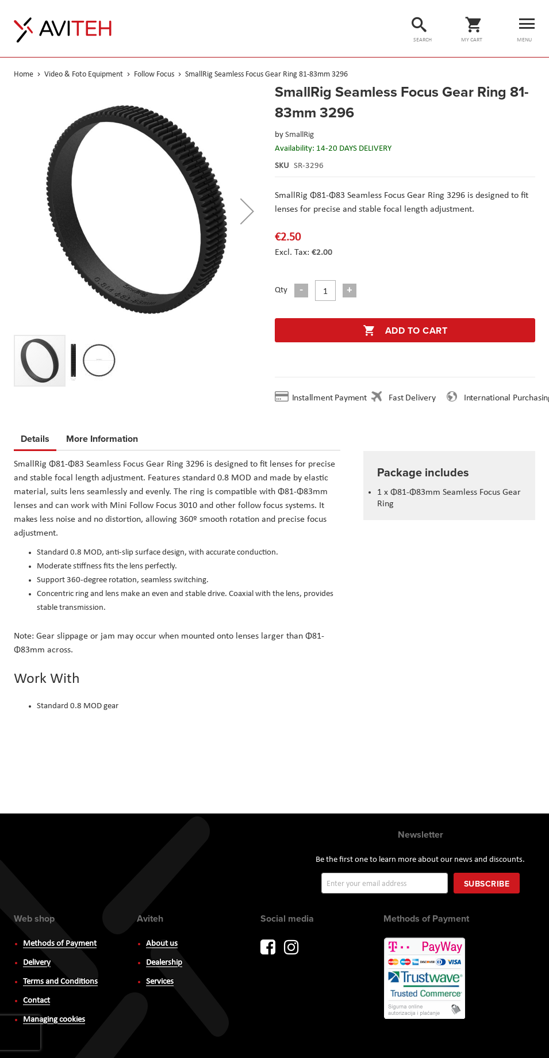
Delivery (37, 962)
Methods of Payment (60, 943)
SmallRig (299, 135)
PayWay (425, 979)
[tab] (35, 440)
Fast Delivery (412, 398)
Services (160, 981)
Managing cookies (54, 1019)
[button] (247, 211)
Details (35, 438)
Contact (36, 1000)
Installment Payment (331, 398)
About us (162, 943)
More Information (102, 437)
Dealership (164, 962)
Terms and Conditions (60, 981)
